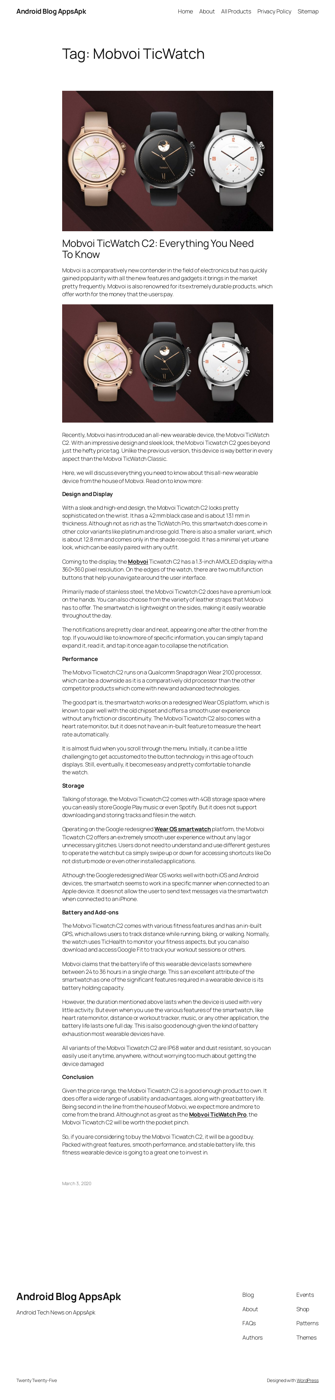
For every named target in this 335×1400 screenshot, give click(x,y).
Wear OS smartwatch (182, 829)
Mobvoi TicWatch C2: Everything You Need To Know (158, 248)
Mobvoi (138, 561)
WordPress (308, 1380)
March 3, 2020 (77, 1183)
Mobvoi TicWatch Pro (218, 1114)
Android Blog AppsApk (51, 11)
